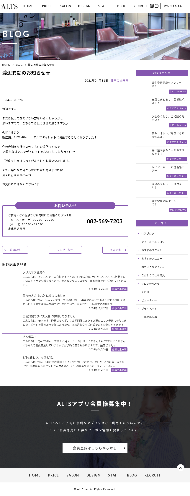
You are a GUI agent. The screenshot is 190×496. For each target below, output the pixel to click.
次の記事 (115, 249)
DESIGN (84, 6)
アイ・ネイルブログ (153, 241)
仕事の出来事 (119, 80)
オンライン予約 (173, 6)
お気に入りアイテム (153, 266)
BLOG (122, 6)
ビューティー (149, 300)
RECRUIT (140, 6)
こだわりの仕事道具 (153, 275)
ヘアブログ (147, 233)
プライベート (149, 308)
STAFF (103, 6)
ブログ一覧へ (65, 249)
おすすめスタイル (151, 250)
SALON (65, 6)
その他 (145, 292)
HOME (28, 6)
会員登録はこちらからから (95, 448)
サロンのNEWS (150, 283)
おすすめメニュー (151, 258)
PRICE (47, 6)
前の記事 (15, 249)
